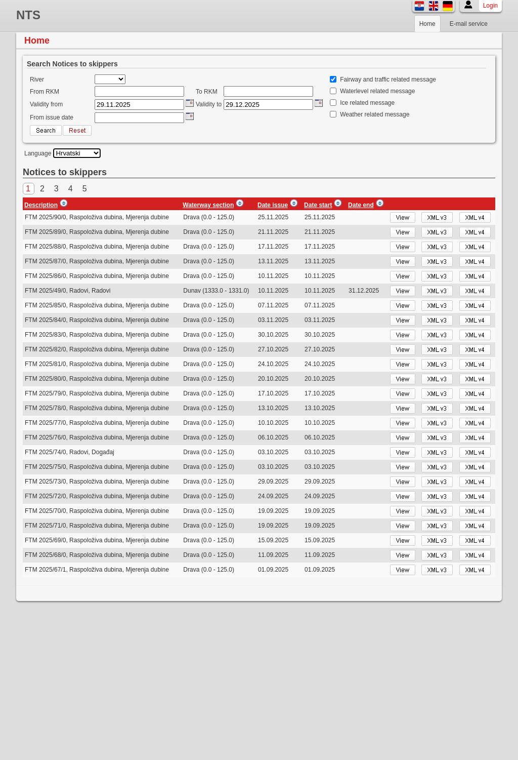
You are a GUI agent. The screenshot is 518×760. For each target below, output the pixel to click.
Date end (361, 205)
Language (37, 153)
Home (427, 23)
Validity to (209, 104)
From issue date (51, 117)
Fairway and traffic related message (388, 79)
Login (490, 5)
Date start (318, 205)
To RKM (207, 91)
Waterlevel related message (377, 91)
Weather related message (374, 114)
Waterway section (208, 205)
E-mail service (469, 23)
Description (41, 205)
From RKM (44, 91)
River (37, 79)
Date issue (272, 205)
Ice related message (367, 102)
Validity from (46, 104)
